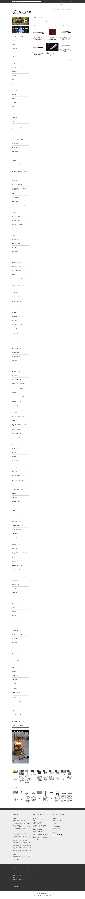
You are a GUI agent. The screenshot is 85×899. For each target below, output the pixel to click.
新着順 (71, 25)
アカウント (62, 1)
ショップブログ (16, 884)
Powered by (42, 895)
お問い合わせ (62, 4)
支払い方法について (17, 872)
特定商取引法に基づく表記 (18, 879)
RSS (14, 886)
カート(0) (69, 1)
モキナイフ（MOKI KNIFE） (38, 17)
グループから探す (33, 4)
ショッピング (18, 4)
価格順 (67, 25)
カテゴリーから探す (25, 4)
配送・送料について (17, 875)
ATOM (16, 886)
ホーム (14, 4)
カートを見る (30, 870)
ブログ (56, 4)
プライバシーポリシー (17, 881)
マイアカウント (31, 868)
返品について (15, 877)
